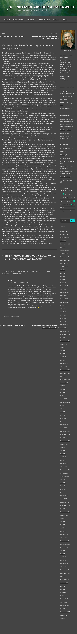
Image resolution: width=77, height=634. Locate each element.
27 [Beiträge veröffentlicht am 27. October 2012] (72, 205)
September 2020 (65, 302)
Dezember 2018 (65, 370)
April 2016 (63, 457)
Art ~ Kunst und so (65, 148)
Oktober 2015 (64, 473)
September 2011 (65, 612)
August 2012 (64, 583)
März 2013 (63, 560)
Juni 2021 (62, 273)
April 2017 (63, 418)
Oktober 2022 (64, 247)
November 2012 (65, 573)
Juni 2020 (63, 311)
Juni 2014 (63, 521)
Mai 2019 (63, 353)
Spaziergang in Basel (66, 96)
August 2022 (64, 253)
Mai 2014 (63, 524)
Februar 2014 (64, 534)
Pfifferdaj (63, 155)
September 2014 (65, 512)
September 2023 (65, 237)
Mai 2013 (62, 554)
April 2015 (63, 489)
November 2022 (65, 244)
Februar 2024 (64, 234)
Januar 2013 (63, 566)
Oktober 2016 (64, 437)
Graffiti (62, 151)
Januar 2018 (63, 399)
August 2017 (64, 405)
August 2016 (64, 444)
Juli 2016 (62, 447)
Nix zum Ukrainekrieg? (66, 108)
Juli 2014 (62, 518)
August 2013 (64, 547)
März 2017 (63, 421)
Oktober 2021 (64, 263)
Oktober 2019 (64, 337)
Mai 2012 (62, 589)
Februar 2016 (64, 463)
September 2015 (65, 476)
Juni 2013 (62, 550)
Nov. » (72, 211)
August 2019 (64, 344)
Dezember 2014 (65, 502)
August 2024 (64, 231)
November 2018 (65, 373)
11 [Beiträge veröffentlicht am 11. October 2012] (67, 197)
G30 (31, 256)
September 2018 (65, 379)
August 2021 (64, 266)
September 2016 (65, 441)
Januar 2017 (63, 428)
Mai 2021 (62, 276)
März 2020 (63, 321)
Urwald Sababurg (65, 177)
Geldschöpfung (44, 256)
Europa (11, 256)
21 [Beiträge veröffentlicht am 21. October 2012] (74, 201)
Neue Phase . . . (64, 99)
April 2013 (63, 557)
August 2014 (64, 515)
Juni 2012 (62, 586)
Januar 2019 (63, 366)
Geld (35, 256)
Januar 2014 (63, 537)
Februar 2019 (64, 363)
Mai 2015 (63, 486)
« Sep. (63, 211)
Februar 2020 (64, 324)
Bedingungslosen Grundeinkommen (16, 111)
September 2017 (65, 402)
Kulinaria (56, 19)
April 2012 (63, 592)
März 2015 (63, 492)
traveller (22, 42)
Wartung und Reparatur (67, 180)
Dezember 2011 (64, 605)
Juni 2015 (63, 483)
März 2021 (63, 282)
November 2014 (65, 505)
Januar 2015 (63, 499)
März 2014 (63, 531)
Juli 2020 (62, 308)
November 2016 (65, 434)
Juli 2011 (62, 618)
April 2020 (63, 318)
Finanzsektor (24, 256)
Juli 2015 (62, 479)
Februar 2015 (64, 495)
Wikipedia (43, 57)
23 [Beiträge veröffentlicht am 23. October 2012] (63, 205)
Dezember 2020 (65, 292)
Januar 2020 (63, 328)
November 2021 (65, 260)
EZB (16, 256)
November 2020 (65, 295)
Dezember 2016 (65, 431)
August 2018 (64, 382)
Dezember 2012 (64, 570)
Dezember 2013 (64, 541)
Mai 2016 (63, 454)
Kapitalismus (37, 258)
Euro (6, 256)
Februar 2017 (64, 424)
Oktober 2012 (64, 576)
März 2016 (63, 460)
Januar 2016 (63, 466)
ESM (49, 255)
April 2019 (63, 357)
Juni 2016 (63, 450)
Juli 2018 (62, 386)
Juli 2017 (62, 408)
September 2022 (65, 250)
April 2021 (63, 279)
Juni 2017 (62, 411)
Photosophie (31, 19)
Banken (7, 255)
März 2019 (63, 360)
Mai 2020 (63, 315)
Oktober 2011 (64, 608)
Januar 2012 (63, 602)
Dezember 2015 (65, 470)
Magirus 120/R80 (18, 19)
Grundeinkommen (18, 258)
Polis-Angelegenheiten (13, 253)
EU (53, 255)
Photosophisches (65, 158)
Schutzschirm (36, 259)
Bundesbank (43, 255)
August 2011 (63, 615)
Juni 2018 (63, 389)
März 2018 (63, 395)
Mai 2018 (63, 392)
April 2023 (63, 241)
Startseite (7, 19)
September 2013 (65, 544)
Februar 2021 (64, 286)
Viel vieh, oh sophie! (44, 19)
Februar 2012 (64, 599)
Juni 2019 (63, 350)
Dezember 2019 (65, 331)
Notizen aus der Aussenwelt (45, 7)
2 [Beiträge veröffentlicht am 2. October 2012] (63, 194)
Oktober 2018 (64, 376)
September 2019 (65, 341)
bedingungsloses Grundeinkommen (24, 255)
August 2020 (64, 305)
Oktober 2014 (64, 508)
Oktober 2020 (64, 299)
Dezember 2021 (64, 257)
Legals (65, 19)
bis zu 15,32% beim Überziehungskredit (15, 109)
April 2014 (63, 528)
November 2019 (65, 334)
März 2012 (63, 595)
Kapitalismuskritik (11, 259)
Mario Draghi (25, 259)
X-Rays (69, 130)
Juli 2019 (62, 347)
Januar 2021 (63, 289)
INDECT (28, 258)
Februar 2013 (64, 563)
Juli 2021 (62, 270)
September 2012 (65, 579)
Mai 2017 (62, 415)
